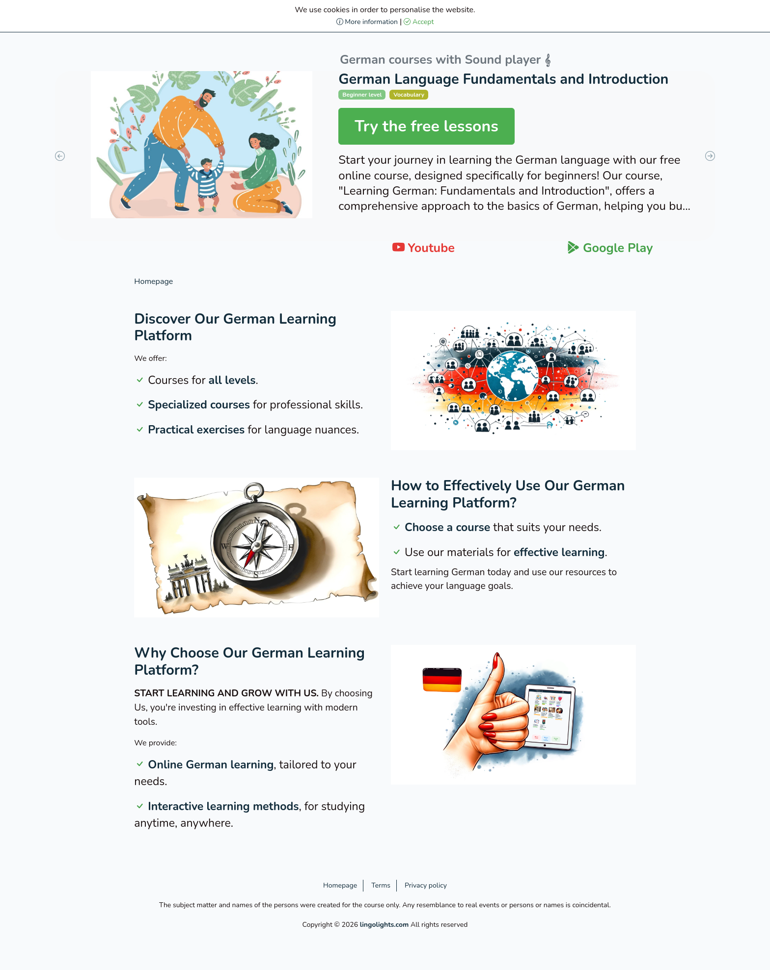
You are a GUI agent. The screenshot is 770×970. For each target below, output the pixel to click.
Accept (419, 21)
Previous (60, 156)
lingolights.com (384, 924)
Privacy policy (426, 885)
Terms (380, 885)
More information (367, 21)
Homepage (153, 281)
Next (710, 156)
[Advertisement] (64, 423)
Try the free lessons (426, 126)
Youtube (423, 248)
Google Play (610, 248)
